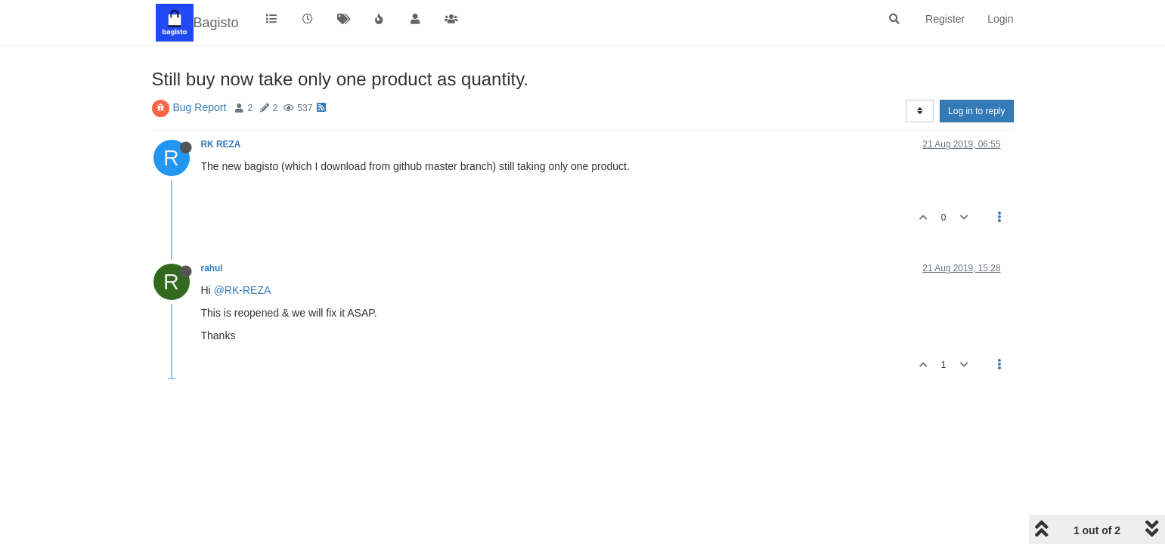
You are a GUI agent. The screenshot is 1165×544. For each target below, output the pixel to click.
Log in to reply (976, 111)
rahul (212, 268)
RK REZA (220, 144)
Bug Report (200, 107)
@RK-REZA (242, 290)
